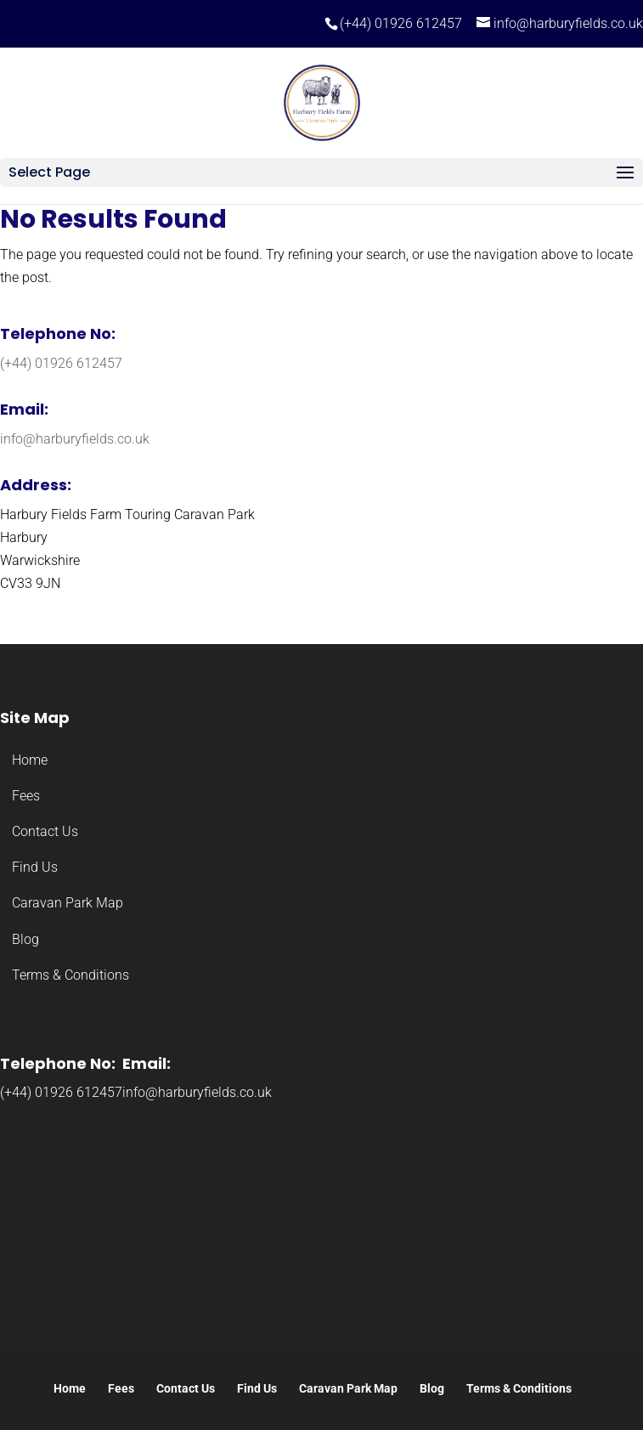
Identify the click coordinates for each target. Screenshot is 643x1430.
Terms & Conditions (70, 975)
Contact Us (45, 831)
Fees (26, 796)
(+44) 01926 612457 (401, 23)
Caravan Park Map (67, 903)
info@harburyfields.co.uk (74, 439)
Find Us (35, 867)
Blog (25, 939)
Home (30, 760)
